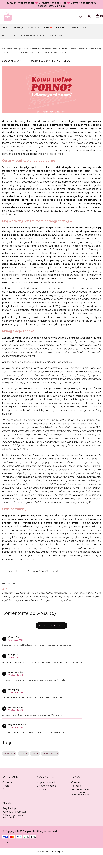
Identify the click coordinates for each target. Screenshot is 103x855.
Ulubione (42, 789)
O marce (7, 782)
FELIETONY (45, 61)
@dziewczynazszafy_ (58, 592)
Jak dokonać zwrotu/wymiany (80, 793)
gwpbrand (6, 35)
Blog (14, 35)
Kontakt (75, 782)
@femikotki (85, 592)
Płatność (76, 785)
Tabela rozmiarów (81, 789)
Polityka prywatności (14, 811)
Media (5, 785)
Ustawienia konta (46, 785)
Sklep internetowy (48, 851)
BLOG (67, 61)
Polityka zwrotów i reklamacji (12, 816)
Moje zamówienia (46, 782)
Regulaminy (9, 808)
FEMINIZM (57, 61)
